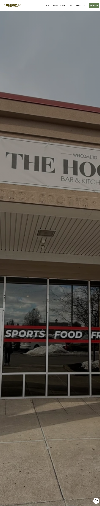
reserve (48, 260)
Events (71, 5)
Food (48, 5)
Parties (79, 5)
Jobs (86, 5)
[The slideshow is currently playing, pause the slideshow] (4, 500)
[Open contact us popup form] (96, 501)
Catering (94, 5)
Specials (63, 5)
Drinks (55, 5)
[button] (38, 503)
